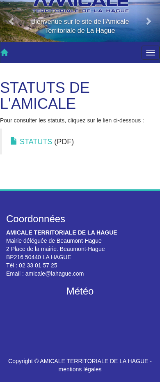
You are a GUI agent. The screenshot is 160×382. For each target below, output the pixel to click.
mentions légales (79, 369)
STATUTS (31, 142)
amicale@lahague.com (54, 273)
